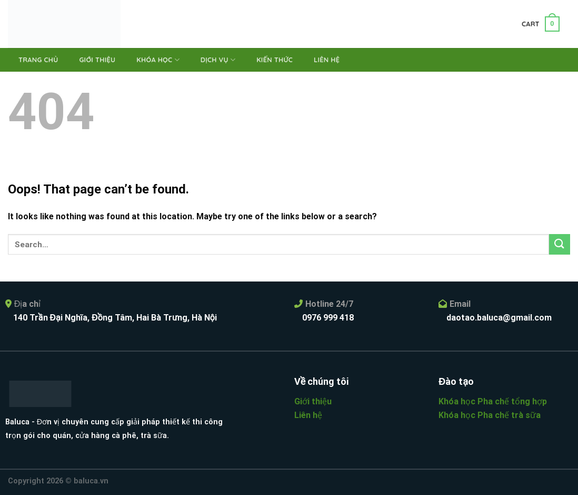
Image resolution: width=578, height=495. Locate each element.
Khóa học (158, 60)
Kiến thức (274, 59)
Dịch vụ (218, 60)
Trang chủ (38, 59)
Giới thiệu (97, 59)
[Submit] (559, 244)
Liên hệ (327, 59)
